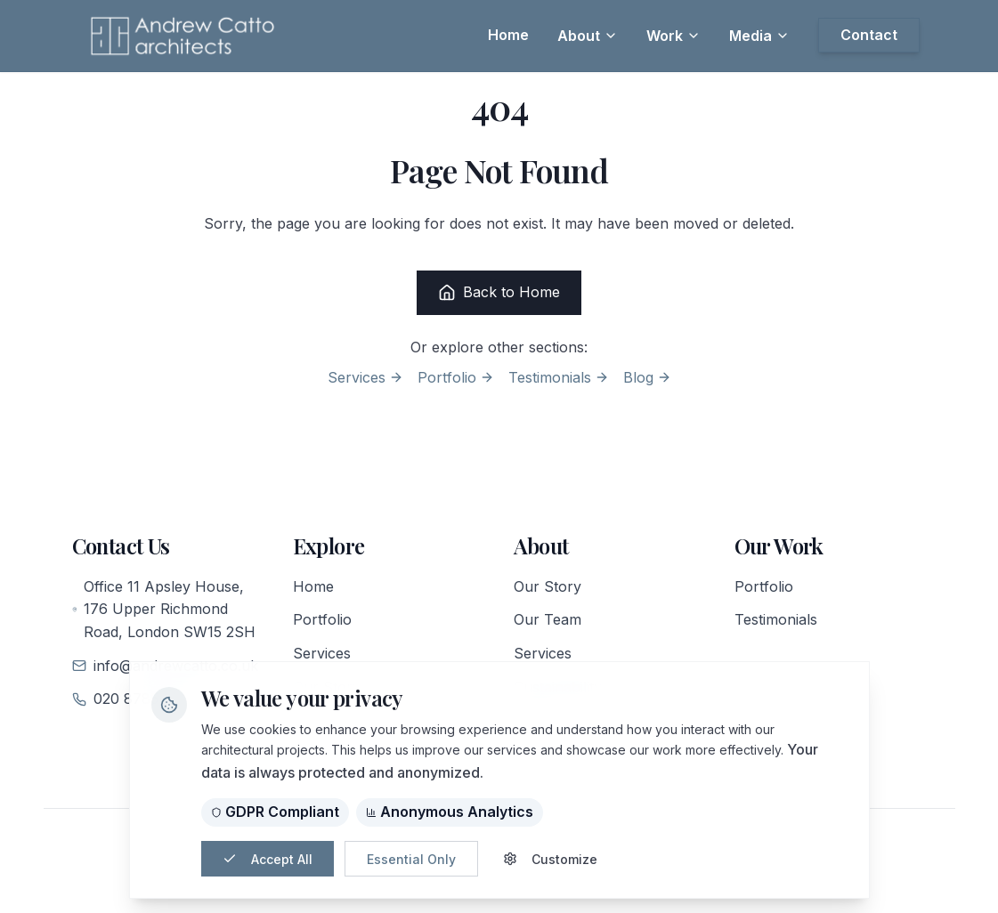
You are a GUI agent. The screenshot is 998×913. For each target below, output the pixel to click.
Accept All (267, 859)
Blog (647, 377)
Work (673, 35)
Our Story (547, 586)
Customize (550, 859)
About (587, 35)
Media (759, 35)
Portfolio (456, 377)
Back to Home (499, 292)
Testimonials (558, 377)
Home (313, 586)
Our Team (547, 619)
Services (365, 377)
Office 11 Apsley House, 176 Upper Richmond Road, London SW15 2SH (164, 609)
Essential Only (411, 859)
